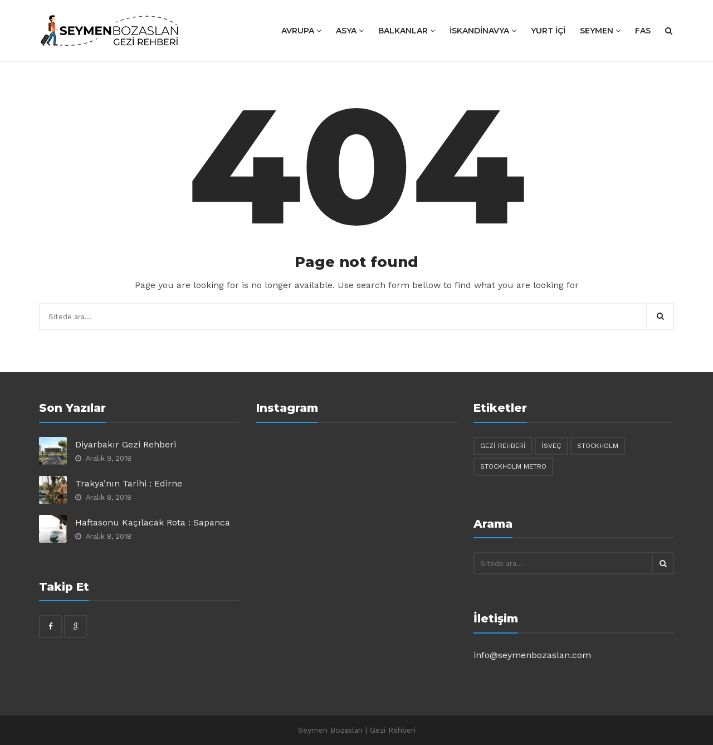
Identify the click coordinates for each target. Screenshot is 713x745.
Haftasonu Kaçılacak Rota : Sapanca (152, 522)
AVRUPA (301, 31)
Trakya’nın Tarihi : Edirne (128, 483)
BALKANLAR (406, 31)
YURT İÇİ (548, 31)
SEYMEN (600, 31)
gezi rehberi (503, 446)
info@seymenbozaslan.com (532, 655)
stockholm (597, 446)
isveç (551, 446)
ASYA (350, 31)
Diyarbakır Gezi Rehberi (125, 444)
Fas (643, 31)
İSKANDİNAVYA (483, 31)
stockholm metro (513, 466)
